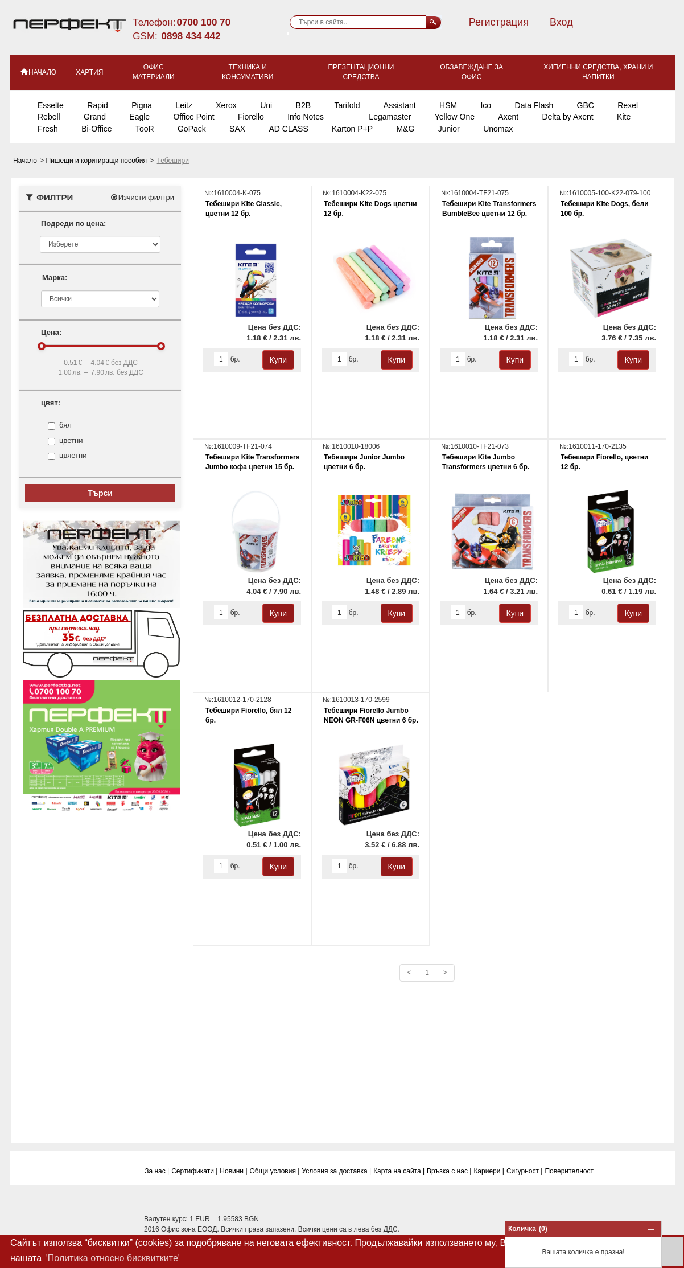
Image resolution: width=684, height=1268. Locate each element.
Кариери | (488, 1171)
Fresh (48, 128)
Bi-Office (96, 128)
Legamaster (390, 116)
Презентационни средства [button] (361, 72)
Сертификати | (194, 1171)
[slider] (42, 346)
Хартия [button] (89, 72)
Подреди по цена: (73, 223)
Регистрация (499, 22)
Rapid (97, 105)
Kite (624, 116)
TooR (144, 128)
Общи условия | (275, 1171)
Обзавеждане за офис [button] (471, 72)
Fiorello (251, 116)
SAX (237, 128)
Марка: (54, 277)
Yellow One (455, 116)
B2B (303, 105)
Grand (95, 116)
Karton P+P (352, 128)
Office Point (193, 116)
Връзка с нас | (449, 1171)
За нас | (157, 1171)
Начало (26, 161)
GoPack (192, 128)
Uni (266, 105)
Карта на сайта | (399, 1171)
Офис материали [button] (154, 72)
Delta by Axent (567, 116)
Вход (561, 22)
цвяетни (72, 455)
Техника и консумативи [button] (247, 72)
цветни (71, 440)
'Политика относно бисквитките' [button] (113, 1258)
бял (65, 425)
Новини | (233, 1171)
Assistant (400, 105)
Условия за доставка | (336, 1171)
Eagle (139, 116)
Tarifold (347, 105)
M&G (405, 128)
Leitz (183, 105)
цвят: (50, 403)
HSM (448, 105)
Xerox (226, 105)
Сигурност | (524, 1171)
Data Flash (534, 105)
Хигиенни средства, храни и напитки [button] (598, 72)
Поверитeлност (569, 1171)
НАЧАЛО (37, 72)
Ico (485, 105)
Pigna (141, 105)
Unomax (498, 128)
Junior (449, 128)
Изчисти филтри (142, 197)
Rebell (49, 116)
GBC (585, 105)
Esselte (51, 105)
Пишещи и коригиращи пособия (97, 161)
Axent (508, 116)
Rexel (627, 105)
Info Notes (305, 116)
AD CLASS (288, 128)
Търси (100, 493)
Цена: (51, 332)
